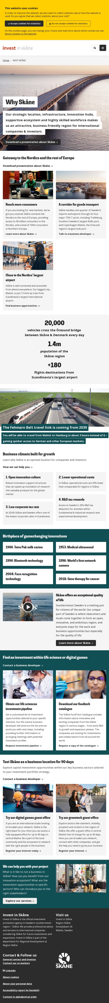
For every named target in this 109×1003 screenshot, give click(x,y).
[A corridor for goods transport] (81, 205)
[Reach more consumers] (28, 205)
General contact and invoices (19, 959)
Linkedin (11, 970)
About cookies (11, 977)
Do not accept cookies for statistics (69, 23)
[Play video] (28, 607)
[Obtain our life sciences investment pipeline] (28, 710)
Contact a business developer (21, 665)
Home (6, 60)
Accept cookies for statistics (25, 23)
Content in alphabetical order (20, 996)
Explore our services (18, 900)
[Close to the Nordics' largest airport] (28, 275)
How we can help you (16, 467)
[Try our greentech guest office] (81, 819)
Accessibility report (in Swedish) (21, 990)
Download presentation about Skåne (26, 165)
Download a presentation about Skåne (30, 142)
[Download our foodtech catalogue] (81, 710)
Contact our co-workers (16, 963)
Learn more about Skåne (74, 643)
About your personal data (17, 983)
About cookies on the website (20, 33)
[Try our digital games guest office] (28, 819)
